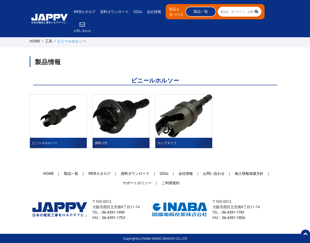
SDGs (137, 11)
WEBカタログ (85, 11)
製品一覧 (71, 173)
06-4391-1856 (233, 217)
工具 (48, 41)
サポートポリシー (137, 182)
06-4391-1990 (113, 212)
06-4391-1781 (233, 212)
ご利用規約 (171, 182)
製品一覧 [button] (201, 11)
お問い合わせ (214, 173)
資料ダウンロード (114, 11)
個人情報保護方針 (249, 173)
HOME (35, 41)
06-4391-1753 (113, 217)
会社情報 (154, 11)
